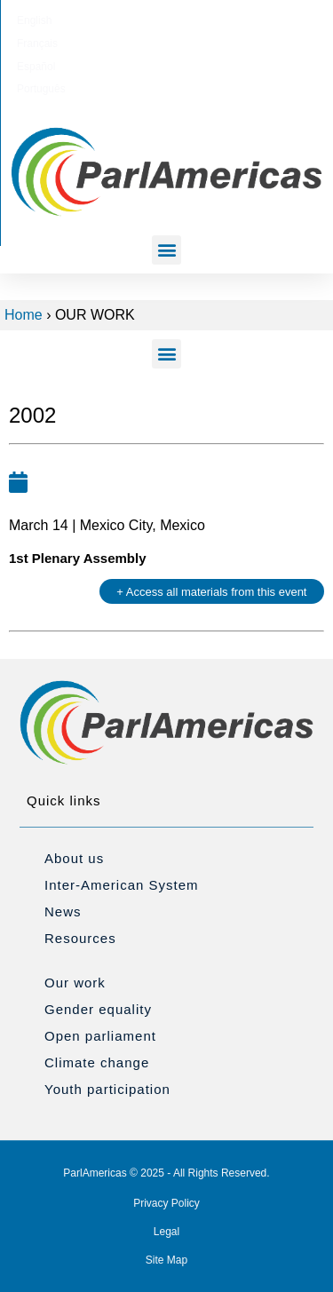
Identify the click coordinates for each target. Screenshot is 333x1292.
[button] (166, 250)
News (63, 911)
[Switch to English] (76, 20)
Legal (166, 1231)
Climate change (96, 1062)
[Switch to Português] (251, 20)
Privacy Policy (166, 1203)
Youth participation (107, 1089)
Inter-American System (121, 884)
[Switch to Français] (131, 20)
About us (74, 858)
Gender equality (98, 1009)
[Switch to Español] (189, 20)
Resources (80, 938)
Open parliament (100, 1035)
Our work (75, 982)
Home (23, 314)
